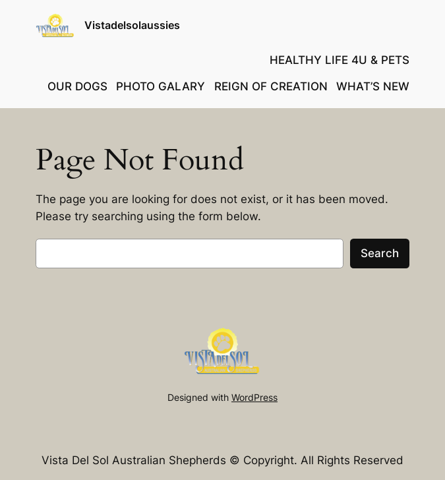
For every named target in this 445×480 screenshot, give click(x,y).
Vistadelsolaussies (132, 25)
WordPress (254, 397)
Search (380, 253)
